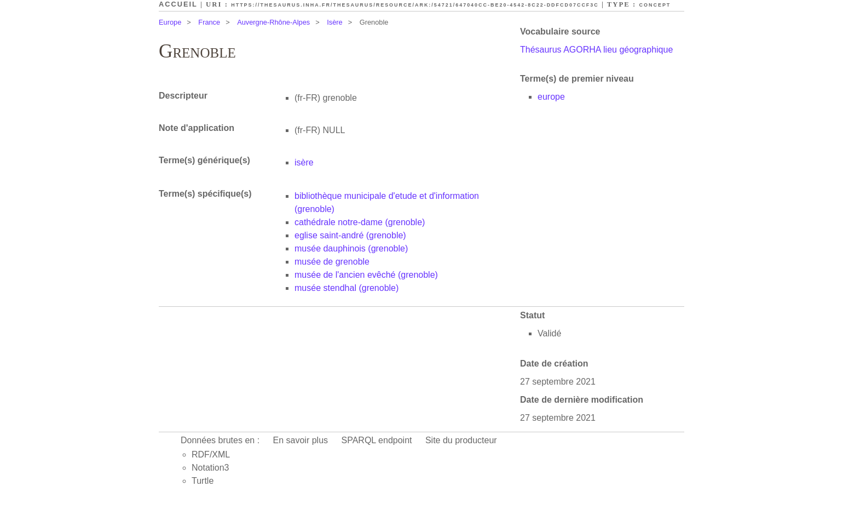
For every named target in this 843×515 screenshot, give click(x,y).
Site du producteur (461, 440)
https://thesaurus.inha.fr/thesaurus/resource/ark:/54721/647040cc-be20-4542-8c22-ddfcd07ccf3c (415, 5)
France (209, 22)
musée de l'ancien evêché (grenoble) (366, 274)
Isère (334, 22)
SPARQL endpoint (377, 440)
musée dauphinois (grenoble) (351, 248)
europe (551, 96)
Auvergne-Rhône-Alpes (273, 22)
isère (304, 162)
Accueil (178, 4)
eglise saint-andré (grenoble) (350, 235)
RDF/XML (211, 454)
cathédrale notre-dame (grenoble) (360, 222)
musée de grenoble (332, 261)
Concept (655, 5)
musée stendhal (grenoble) (347, 288)
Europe (170, 22)
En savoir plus (300, 440)
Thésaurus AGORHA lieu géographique (596, 49)
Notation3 (210, 467)
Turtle (202, 480)
